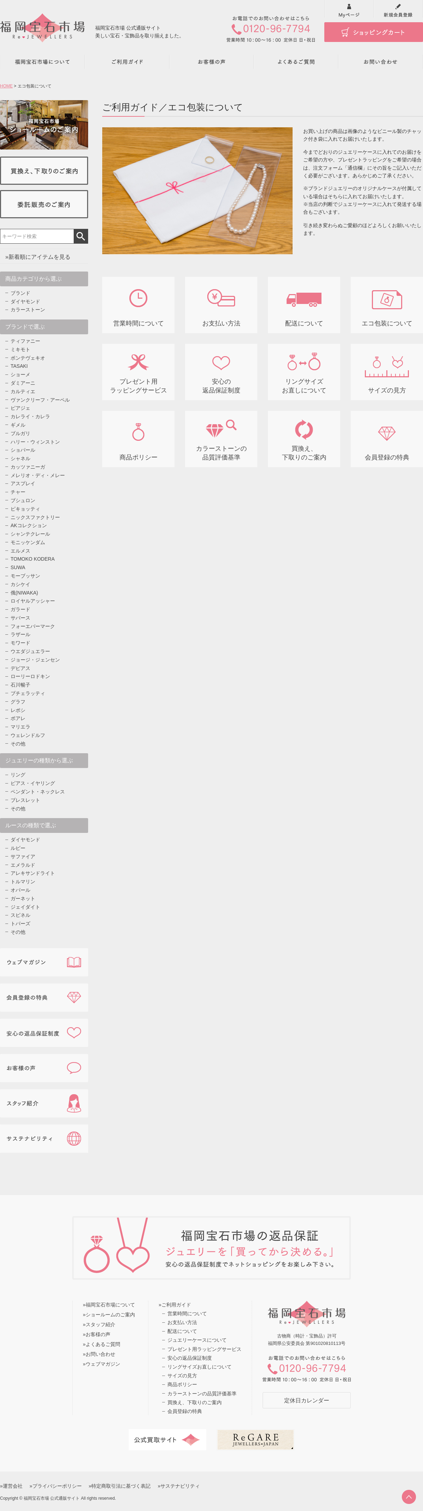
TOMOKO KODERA (33, 559)
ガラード (20, 609)
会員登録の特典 (387, 457)
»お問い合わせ (99, 1354)
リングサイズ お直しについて (304, 386)
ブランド (20, 293)
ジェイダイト (25, 907)
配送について (304, 323)
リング (18, 775)
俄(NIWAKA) (24, 593)
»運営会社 (11, 1486)
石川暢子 (20, 685)
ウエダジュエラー (30, 651)
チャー (18, 492)
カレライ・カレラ (30, 416)
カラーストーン (28, 309)
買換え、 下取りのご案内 (304, 453)
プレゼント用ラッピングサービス (204, 1349)
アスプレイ (23, 483)
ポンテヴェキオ (28, 358)
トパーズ (20, 923)
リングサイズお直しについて (199, 1367)
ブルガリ (20, 433)
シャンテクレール (30, 534)
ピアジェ (20, 408)
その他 (18, 744)
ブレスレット (25, 800)
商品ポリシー (138, 457)
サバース (20, 618)
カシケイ (20, 584)
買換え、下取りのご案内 (194, 1402)
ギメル (18, 425)
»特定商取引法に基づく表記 (120, 1486)
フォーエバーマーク (33, 626)
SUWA (18, 567)
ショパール (23, 450)
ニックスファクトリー (35, 517)
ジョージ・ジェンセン (35, 660)
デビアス (20, 668)
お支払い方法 (221, 323)
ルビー (18, 848)
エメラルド (23, 865)
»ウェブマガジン (101, 1364)
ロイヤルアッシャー (33, 601)
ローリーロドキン (30, 676)
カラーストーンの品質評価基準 (202, 1393)
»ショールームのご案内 (109, 1314)
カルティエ (23, 391)
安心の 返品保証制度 (221, 386)
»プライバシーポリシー (56, 1486)
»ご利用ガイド (175, 1305)
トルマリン (23, 881)
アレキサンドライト (33, 873)
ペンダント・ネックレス (38, 791)
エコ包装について (387, 323)
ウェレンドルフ (28, 735)
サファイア (23, 856)
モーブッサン (25, 576)
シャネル (20, 458)
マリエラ (20, 727)
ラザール (20, 634)
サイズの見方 (387, 390)
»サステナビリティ (179, 1486)
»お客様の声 (96, 1334)
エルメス (20, 551)
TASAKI (19, 366)
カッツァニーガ (28, 467)
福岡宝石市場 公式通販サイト (52, 1498)
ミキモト (20, 349)
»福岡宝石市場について (109, 1305)
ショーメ (20, 374)
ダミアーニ (23, 383)
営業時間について (138, 323)
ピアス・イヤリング (33, 783)
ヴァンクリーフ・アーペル (40, 400)
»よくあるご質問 (101, 1344)
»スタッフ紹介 (99, 1324)
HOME (6, 86)
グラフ (18, 702)
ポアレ (18, 718)
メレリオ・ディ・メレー (38, 475)
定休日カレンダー (306, 1400)
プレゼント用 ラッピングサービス (138, 386)
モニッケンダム (28, 542)
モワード (20, 643)
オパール (20, 890)
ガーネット (23, 898)
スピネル (20, 915)
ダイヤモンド (25, 301)
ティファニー (25, 341)
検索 (81, 236)
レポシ (18, 710)
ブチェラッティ (28, 693)
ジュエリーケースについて (197, 1340)
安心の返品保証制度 (189, 1358)
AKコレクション (29, 525)
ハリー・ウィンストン (35, 442)
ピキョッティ (25, 509)
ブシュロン (23, 500)
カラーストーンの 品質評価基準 (221, 453)
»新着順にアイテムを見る (37, 257)
